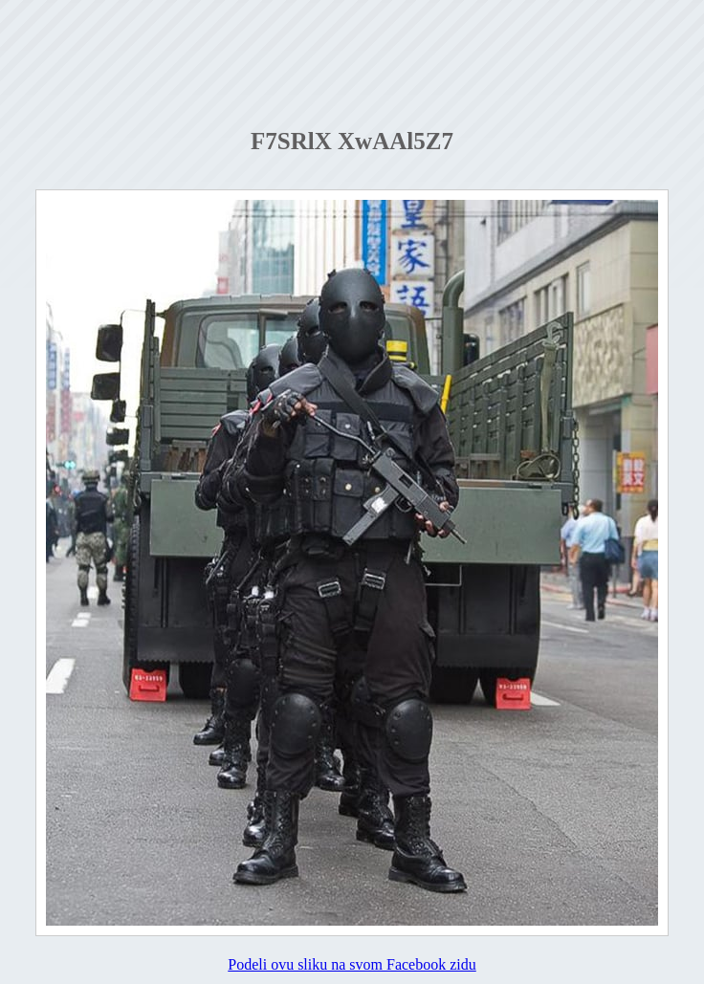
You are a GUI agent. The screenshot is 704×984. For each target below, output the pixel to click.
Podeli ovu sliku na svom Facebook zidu (352, 964)
